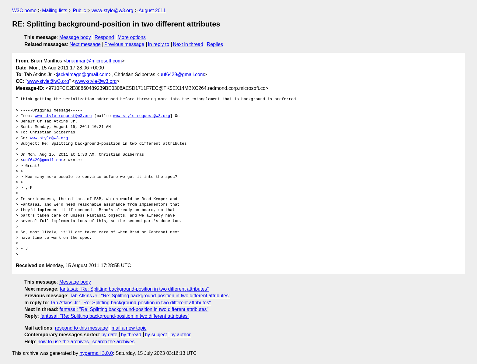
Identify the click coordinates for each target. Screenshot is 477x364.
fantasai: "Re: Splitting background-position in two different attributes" (134, 289)
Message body (75, 37)
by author (180, 334)
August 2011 (152, 10)
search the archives (113, 341)
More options (132, 37)
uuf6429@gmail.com (181, 74)
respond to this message (81, 327)
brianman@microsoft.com (94, 60)
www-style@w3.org (112, 10)
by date (109, 334)
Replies (215, 44)
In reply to (158, 44)
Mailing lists (54, 10)
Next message (85, 44)
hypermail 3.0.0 (96, 353)
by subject (156, 334)
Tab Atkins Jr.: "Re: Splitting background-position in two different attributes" (150, 295)
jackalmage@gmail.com (83, 74)
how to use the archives (63, 341)
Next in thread (188, 44)
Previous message (124, 44)
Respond (104, 37)
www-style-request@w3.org (63, 116)
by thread (131, 334)
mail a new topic (129, 327)
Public (79, 10)
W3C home (24, 10)
